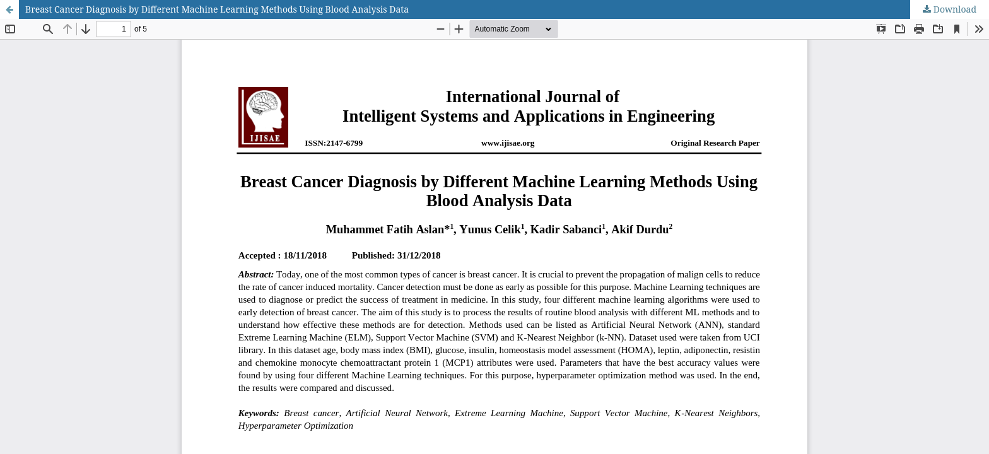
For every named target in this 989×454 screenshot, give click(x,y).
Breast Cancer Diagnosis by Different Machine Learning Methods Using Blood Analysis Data (217, 9)
